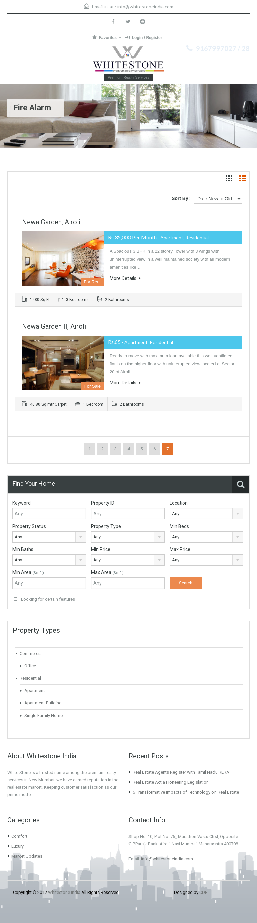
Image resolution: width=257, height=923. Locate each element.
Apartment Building (43, 702)
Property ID (102, 503)
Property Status (29, 526)
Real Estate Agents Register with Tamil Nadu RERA (181, 772)
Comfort (19, 836)
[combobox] (206, 513)
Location (179, 503)
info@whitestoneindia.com (145, 6)
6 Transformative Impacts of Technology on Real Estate (186, 792)
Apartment (34, 690)
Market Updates (26, 856)
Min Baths (22, 549)
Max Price (180, 549)
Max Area (107, 572)
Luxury (17, 846)
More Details (125, 278)
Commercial (31, 653)
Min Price (100, 549)
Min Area (28, 572)
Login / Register (143, 37)
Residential (30, 678)
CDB (203, 892)
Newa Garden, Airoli (51, 222)
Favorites (104, 37)
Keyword (21, 503)
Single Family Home (43, 715)
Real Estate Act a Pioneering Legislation (171, 782)
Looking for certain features (44, 599)
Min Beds (179, 526)
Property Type (106, 526)
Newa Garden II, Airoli (54, 326)
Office (30, 665)
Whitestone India (64, 892)
